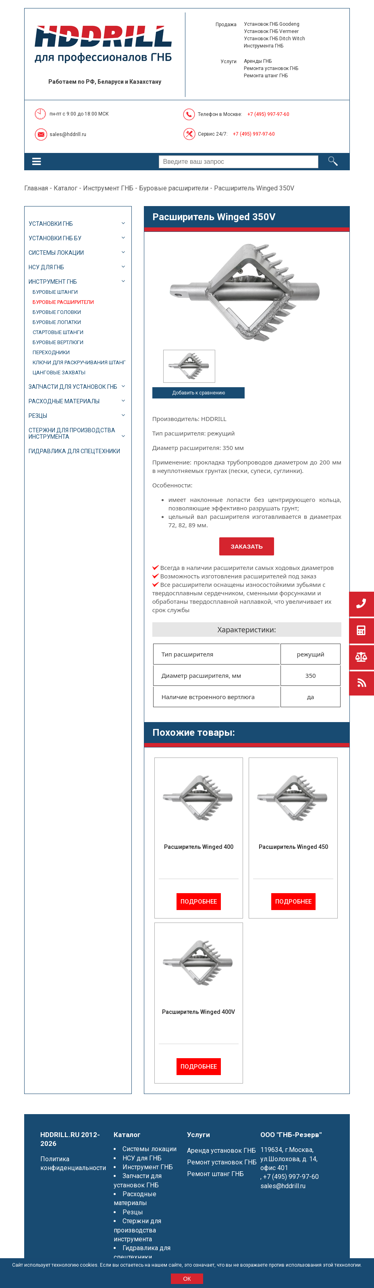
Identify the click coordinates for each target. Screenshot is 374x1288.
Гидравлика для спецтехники (74, 451)
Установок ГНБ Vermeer (271, 31)
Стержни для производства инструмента (72, 433)
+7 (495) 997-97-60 (268, 114)
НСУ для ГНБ (46, 267)
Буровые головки (57, 312)
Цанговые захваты (59, 372)
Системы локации (56, 253)
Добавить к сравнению (198, 393)
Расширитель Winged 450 (293, 847)
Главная (36, 188)
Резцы (38, 416)
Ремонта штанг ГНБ (266, 75)
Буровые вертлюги (58, 342)
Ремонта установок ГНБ (271, 68)
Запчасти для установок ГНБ (73, 387)
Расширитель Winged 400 (198, 847)
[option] (189, 366)
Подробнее (199, 901)
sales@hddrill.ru (68, 134)
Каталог (65, 188)
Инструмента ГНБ (263, 46)
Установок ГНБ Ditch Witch (274, 38)
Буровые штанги (55, 292)
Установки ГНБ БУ (55, 238)
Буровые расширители (173, 188)
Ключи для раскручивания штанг (79, 362)
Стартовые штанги (58, 332)
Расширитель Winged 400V (198, 1012)
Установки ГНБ (51, 224)
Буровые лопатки (57, 322)
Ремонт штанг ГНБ (215, 1174)
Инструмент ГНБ (108, 188)
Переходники (51, 352)
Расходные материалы (64, 401)
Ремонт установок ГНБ (222, 1162)
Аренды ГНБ (258, 61)
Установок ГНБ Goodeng (271, 24)
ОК (187, 1279)
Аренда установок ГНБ (221, 1150)
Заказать (247, 546)
